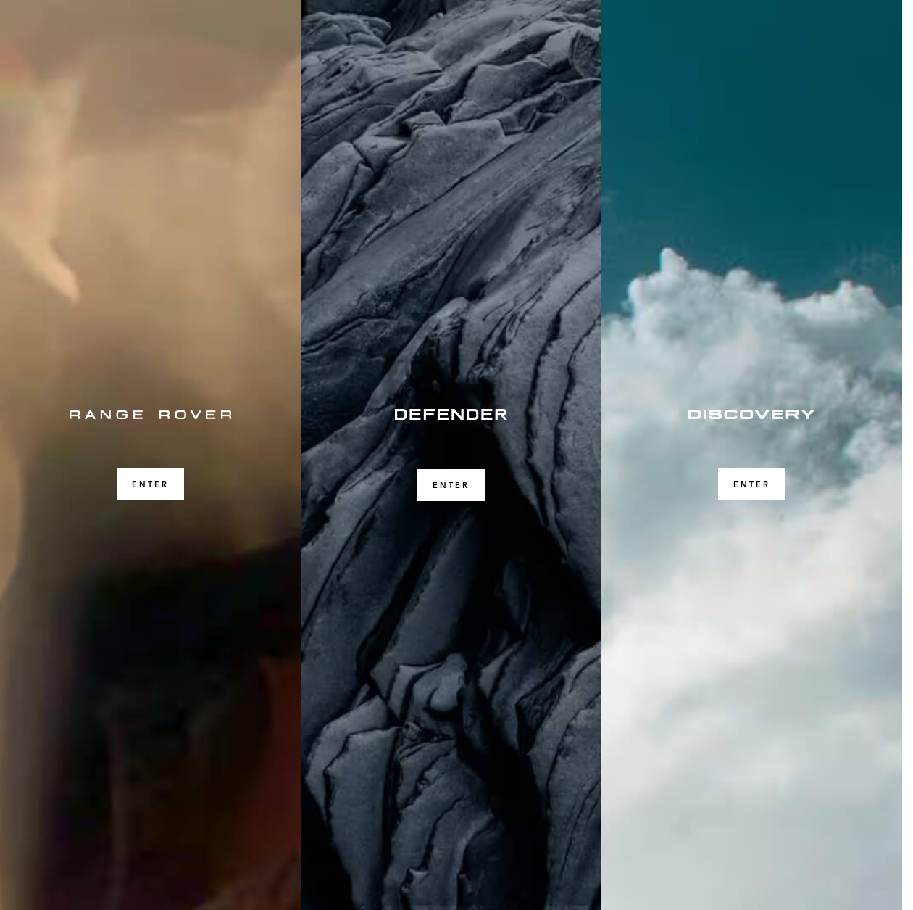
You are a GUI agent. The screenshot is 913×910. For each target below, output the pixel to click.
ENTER (150, 484)
